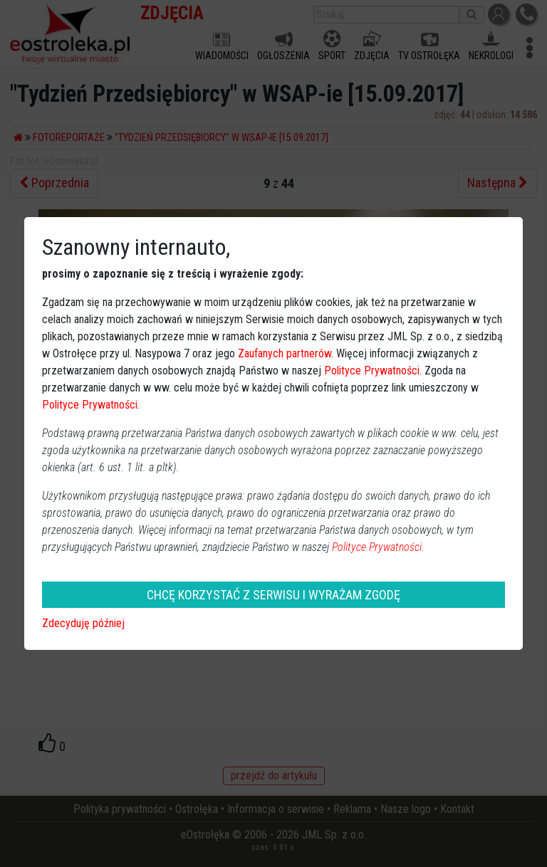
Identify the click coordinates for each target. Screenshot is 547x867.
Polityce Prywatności (372, 370)
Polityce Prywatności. (378, 547)
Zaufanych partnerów (284, 353)
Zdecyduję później (83, 623)
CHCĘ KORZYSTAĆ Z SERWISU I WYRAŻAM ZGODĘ (273, 594)
